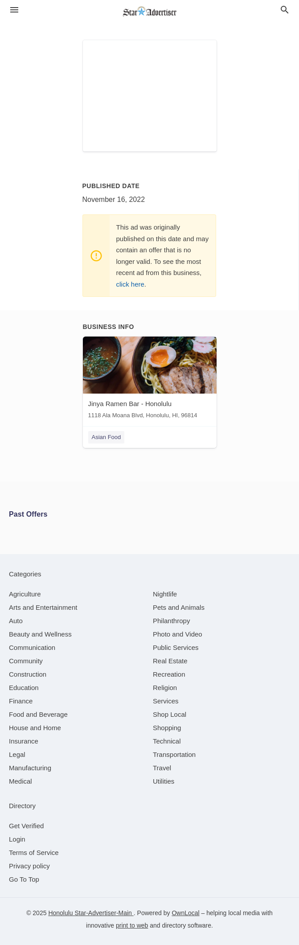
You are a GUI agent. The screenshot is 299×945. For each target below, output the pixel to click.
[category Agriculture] (25, 594)
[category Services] (166, 701)
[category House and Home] (35, 727)
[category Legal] (17, 754)
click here (130, 284)
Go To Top (24, 879)
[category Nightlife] (165, 594)
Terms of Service (34, 852)
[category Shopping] (167, 727)
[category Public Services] (176, 647)
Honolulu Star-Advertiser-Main (90, 912)
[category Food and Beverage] (38, 714)
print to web (132, 925)
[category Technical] (167, 741)
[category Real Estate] (170, 661)
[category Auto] (16, 621)
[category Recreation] (169, 674)
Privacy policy (29, 866)
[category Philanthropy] (171, 621)
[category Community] (26, 661)
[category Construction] (27, 674)
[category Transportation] (174, 754)
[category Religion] (165, 687)
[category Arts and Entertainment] (43, 607)
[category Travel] (162, 768)
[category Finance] (21, 701)
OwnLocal (185, 912)
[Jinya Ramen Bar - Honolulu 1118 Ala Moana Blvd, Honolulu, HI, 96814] (149, 379)
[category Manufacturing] (30, 768)
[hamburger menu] (14, 10)
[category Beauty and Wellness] (40, 634)
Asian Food (106, 437)
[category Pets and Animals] (179, 607)
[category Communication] (32, 647)
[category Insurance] (23, 741)
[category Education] (24, 687)
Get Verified (26, 826)
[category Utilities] (163, 781)
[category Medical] (20, 781)
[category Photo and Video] (177, 634)
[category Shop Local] (169, 714)
